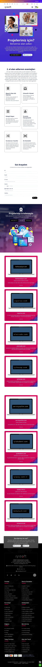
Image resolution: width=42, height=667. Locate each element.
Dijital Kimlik (25, 588)
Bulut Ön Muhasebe (9, 586)
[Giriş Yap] (34, 4)
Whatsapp (28, 220)
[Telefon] (5, 4)
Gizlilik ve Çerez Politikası (28, 609)
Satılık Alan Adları (26, 649)
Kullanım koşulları (26, 607)
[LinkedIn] (17, 4)
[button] (28, 4)
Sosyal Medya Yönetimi (27, 599)
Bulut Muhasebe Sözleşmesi (28, 617)
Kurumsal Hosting (26, 630)
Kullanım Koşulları (17, 663)
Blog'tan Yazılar (8, 621)
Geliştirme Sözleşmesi (27, 621)
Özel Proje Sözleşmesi (27, 619)
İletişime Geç (27, 55)
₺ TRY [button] (23, 4)
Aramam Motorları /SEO (28, 592)
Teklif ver (21, 285)
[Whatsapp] (40, 665)
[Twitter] (12, 4)
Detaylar (37, 1)
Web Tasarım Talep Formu (10, 645)
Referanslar (7, 619)
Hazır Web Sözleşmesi (27, 615)
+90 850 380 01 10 (15, 55)
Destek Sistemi (17, 545)
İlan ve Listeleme (8, 636)
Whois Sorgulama (26, 647)
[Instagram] (15, 4)
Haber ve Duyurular (9, 617)
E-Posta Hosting (26, 632)
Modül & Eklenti (26, 595)
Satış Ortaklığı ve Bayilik (27, 611)
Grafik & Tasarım (26, 586)
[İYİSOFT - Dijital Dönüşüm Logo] (8, 7)
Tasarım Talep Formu (9, 651)
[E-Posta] (7, 4)
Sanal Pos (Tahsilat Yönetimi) (11, 597)
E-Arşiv (6, 632)
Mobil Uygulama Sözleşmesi (28, 613)
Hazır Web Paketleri (9, 634)
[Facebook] (10, 4)
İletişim (21, 220)
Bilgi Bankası (7, 615)
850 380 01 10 (14, 220)
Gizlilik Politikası (25, 663)
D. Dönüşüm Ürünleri (9, 628)
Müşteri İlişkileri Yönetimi (10, 595)
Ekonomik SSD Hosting (27, 634)
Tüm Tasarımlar (26, 590)
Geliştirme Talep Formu (10, 647)
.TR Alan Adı (25, 651)
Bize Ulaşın (25, 545)
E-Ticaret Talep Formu (10, 643)
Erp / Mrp (7, 592)
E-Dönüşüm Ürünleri (9, 599)
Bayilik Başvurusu (8, 613)
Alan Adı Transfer (26, 645)
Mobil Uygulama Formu (10, 649)
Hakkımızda (7, 607)
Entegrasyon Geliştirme (27, 594)
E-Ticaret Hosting (26, 628)
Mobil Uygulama (26, 597)
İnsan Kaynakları (8, 594)
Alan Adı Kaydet (26, 643)
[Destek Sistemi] (32, 4)
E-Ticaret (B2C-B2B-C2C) (10, 590)
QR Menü (7, 588)
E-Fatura (7, 630)
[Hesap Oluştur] (37, 4)
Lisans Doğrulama (9, 611)
